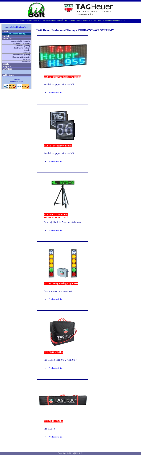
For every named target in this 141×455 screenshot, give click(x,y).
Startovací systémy (22, 46)
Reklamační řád (89, 20)
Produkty (7, 38)
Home (5, 31)
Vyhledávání (8, 75)
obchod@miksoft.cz (19, 27)
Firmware (26, 61)
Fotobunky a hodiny (21, 43)
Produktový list (55, 92)
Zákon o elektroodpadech (30, 20)
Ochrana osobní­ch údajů (53, 20)
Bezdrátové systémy (22, 48)
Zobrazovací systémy (21, 55)
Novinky (6, 36)
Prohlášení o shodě (73, 20)
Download (7, 69)
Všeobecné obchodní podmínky (110, 20)
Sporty (6, 64)
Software (26, 59)
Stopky (27, 50)
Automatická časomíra (20, 41)
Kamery (26, 52)
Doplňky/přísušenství (21, 57)
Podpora (7, 66)
